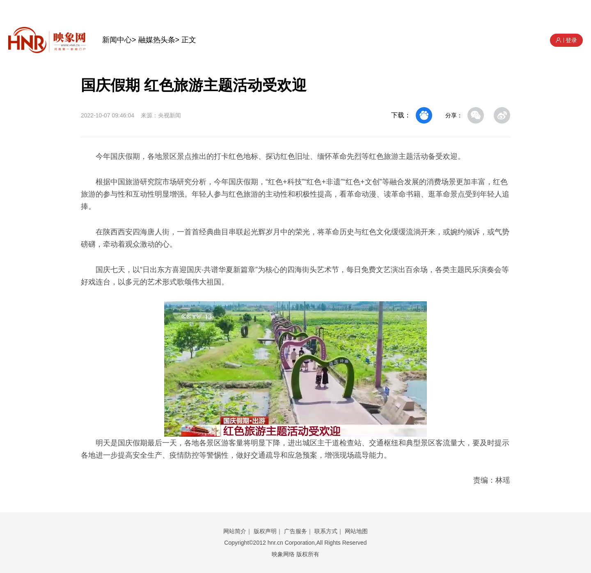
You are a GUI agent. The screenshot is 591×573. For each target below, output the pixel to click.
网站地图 (356, 531)
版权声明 (265, 531)
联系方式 (325, 531)
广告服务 (295, 531)
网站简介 (234, 531)
